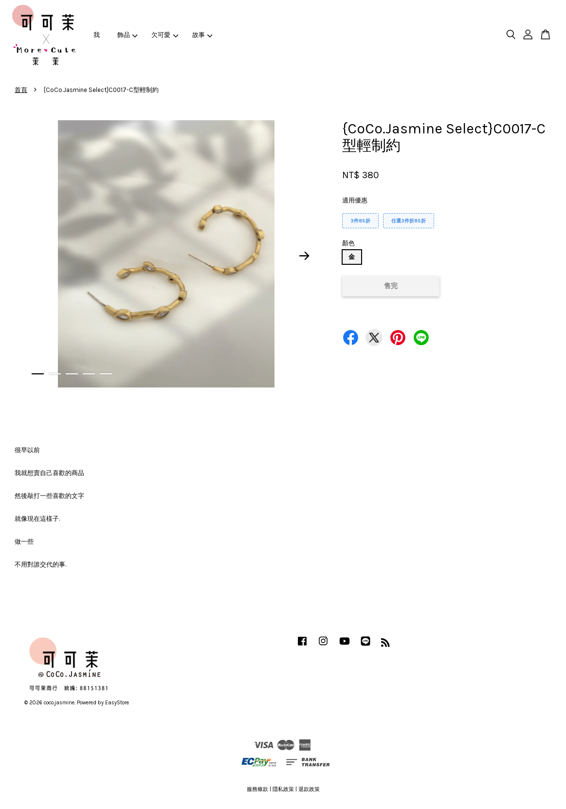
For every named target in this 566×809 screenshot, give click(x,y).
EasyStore (117, 702)
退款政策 (309, 789)
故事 (202, 34)
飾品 (127, 34)
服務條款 (257, 789)
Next (304, 255)
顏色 (348, 243)
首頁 (21, 89)
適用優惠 (354, 200)
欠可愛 (164, 34)
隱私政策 (283, 789)
